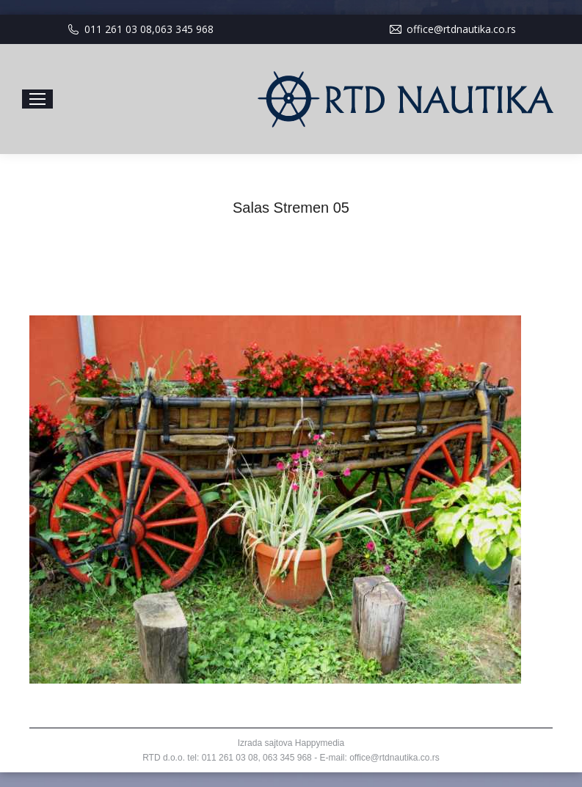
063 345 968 (184, 29)
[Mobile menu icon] (37, 99)
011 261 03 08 (118, 29)
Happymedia (319, 743)
